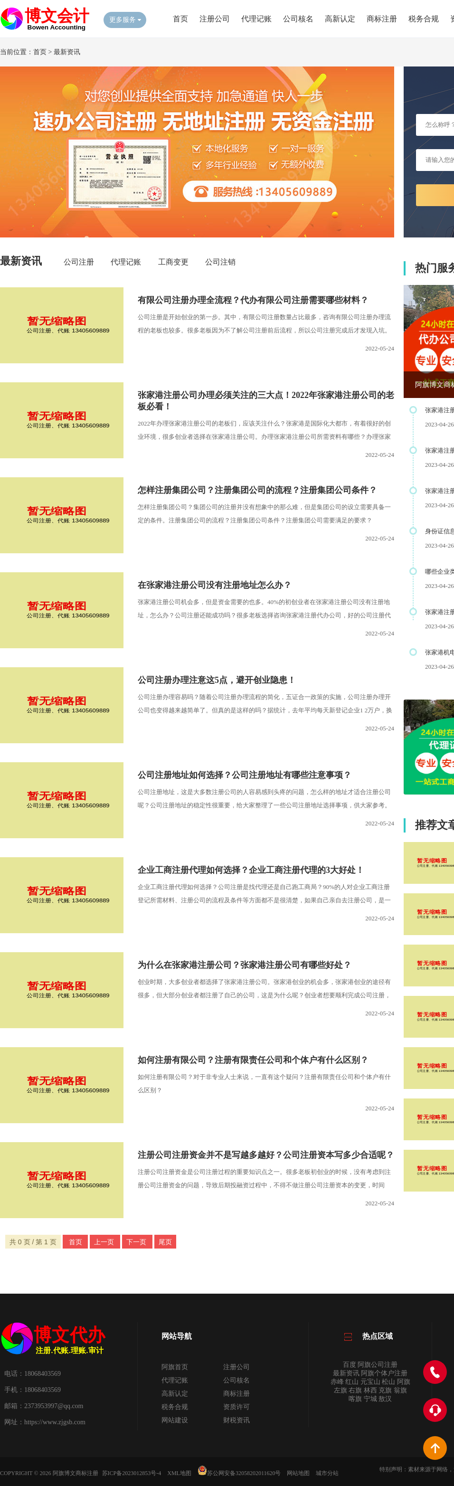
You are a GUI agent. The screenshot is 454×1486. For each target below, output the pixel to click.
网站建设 (174, 1420)
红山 (352, 1381)
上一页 (105, 1242)
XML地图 (179, 1473)
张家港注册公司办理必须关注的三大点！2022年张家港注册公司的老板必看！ (266, 400)
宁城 (370, 1398)
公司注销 (220, 262)
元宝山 (370, 1381)
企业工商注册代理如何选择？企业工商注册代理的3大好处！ (251, 870)
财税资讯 (236, 1420)
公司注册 (79, 262)
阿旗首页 (174, 1367)
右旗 (355, 1390)
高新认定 (340, 19)
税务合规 (423, 19)
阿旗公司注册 (377, 1364)
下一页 (137, 1242)
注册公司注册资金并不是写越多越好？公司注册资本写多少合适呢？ (266, 1155)
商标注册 (382, 19)
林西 (370, 1390)
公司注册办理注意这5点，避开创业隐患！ (217, 680)
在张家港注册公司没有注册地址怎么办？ (215, 585)
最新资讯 (67, 52)
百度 (349, 1364)
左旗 (340, 1390)
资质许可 (236, 1406)
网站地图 (298, 1473)
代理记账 (256, 19)
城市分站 (327, 1473)
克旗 (385, 1390)
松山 (388, 1381)
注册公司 (214, 19)
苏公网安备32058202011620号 (239, 1473)
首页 (180, 19)
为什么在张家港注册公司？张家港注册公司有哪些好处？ (244, 965)
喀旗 (355, 1398)
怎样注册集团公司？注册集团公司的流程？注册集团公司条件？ (257, 490)
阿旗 (403, 1381)
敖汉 (385, 1398)
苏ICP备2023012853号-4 (131, 1473)
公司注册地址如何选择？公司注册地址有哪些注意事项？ (244, 775)
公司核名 (298, 19)
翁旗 (400, 1390)
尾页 (165, 1242)
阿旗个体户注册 (384, 1373)
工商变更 (173, 262)
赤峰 (337, 1381)
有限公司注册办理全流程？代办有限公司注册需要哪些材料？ (253, 300)
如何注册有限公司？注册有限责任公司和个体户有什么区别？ (253, 1060)
